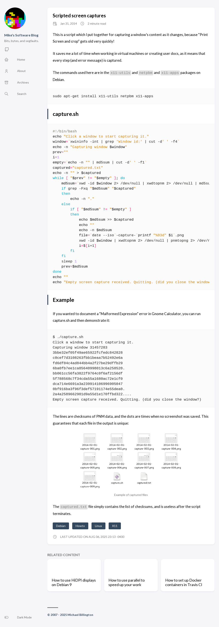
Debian (61, 526)
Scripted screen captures (79, 15)
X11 (114, 526)
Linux (98, 526)
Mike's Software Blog (21, 35)
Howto (80, 526)
